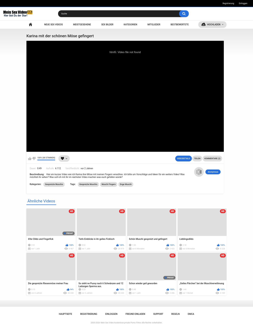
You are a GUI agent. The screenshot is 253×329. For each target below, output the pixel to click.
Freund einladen (135, 314)
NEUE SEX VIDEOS (53, 24)
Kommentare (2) (212, 158)
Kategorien (130, 24)
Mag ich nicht (34, 158)
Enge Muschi (126, 184)
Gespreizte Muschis (54, 184)
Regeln (175, 314)
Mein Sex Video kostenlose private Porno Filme (121, 323)
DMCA (191, 314)
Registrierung (228, 3)
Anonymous (213, 172)
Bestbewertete (180, 24)
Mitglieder (153, 24)
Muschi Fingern (109, 184)
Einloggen (243, 3)
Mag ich (29, 158)
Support (158, 314)
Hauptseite (30, 24)
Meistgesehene (82, 24)
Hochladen (213, 24)
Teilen (197, 158)
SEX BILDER (107, 24)
